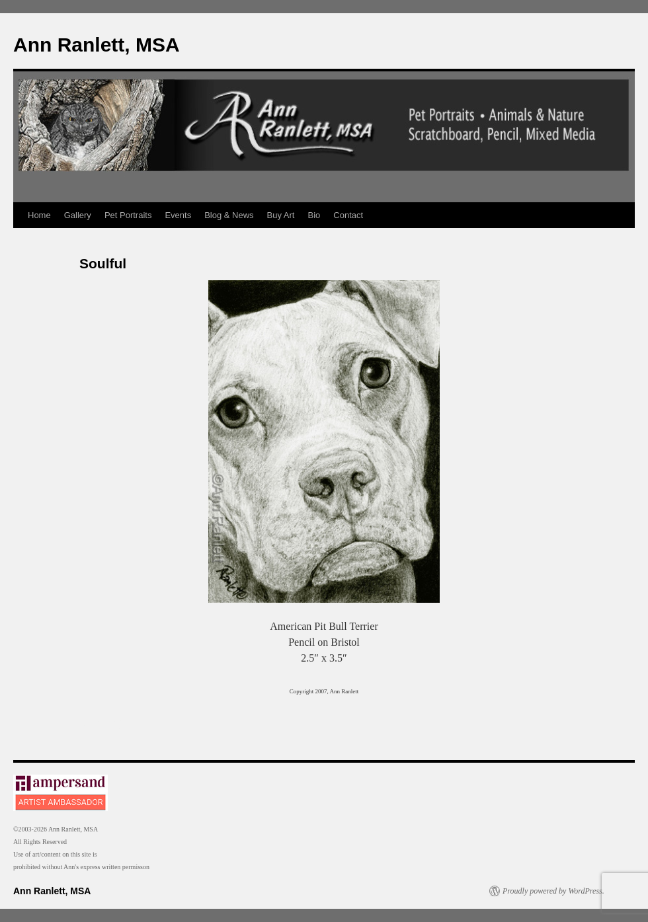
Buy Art (281, 215)
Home (39, 215)
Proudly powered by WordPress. (553, 891)
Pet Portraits (128, 215)
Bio (314, 215)
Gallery (77, 215)
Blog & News (228, 215)
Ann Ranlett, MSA (96, 45)
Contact (348, 215)
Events (178, 215)
